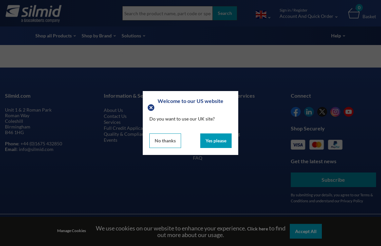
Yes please (216, 140)
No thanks (165, 140)
